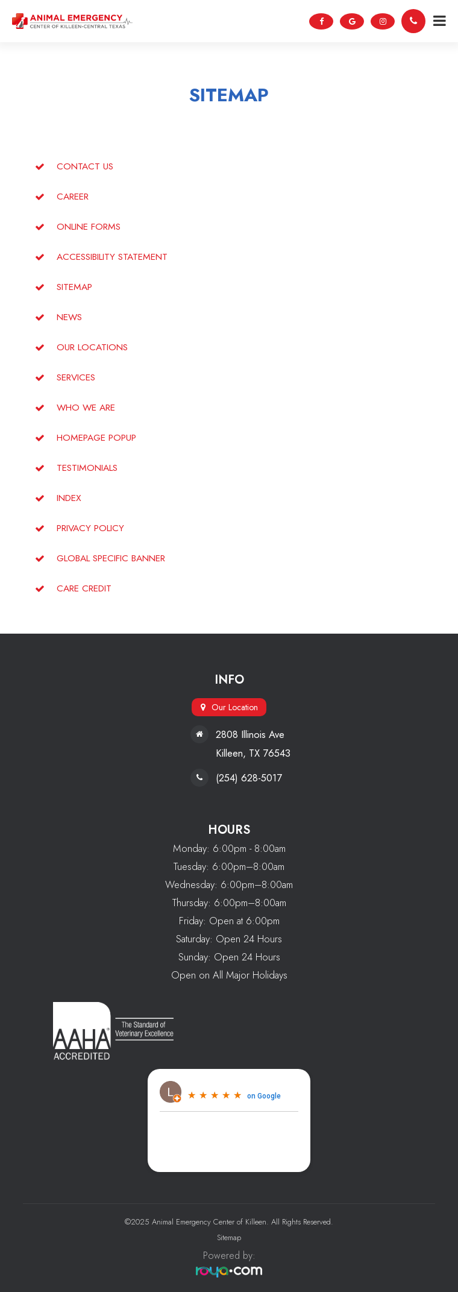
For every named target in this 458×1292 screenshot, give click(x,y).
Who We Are (86, 407)
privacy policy (90, 528)
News (69, 317)
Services (76, 377)
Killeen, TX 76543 (253, 753)
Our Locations (92, 347)
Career (73, 196)
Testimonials (87, 467)
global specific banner (111, 558)
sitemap (74, 287)
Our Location (235, 707)
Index (69, 498)
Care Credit (84, 588)
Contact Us (85, 166)
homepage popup (96, 437)
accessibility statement (112, 256)
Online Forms (89, 226)
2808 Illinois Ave (250, 734)
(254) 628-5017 (249, 777)
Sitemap (229, 1237)
